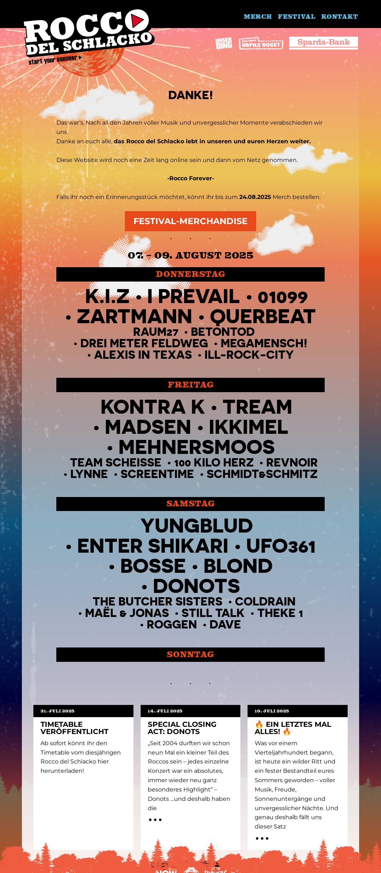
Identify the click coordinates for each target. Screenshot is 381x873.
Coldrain (265, 601)
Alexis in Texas (143, 355)
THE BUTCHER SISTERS (157, 601)
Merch (258, 16)
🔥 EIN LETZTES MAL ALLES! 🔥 (293, 728)
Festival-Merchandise (190, 221)
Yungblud (196, 525)
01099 (283, 295)
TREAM (257, 406)
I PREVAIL (193, 295)
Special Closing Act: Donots (182, 728)
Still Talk (213, 613)
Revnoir (292, 462)
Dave (225, 624)
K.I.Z (107, 295)
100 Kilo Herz (214, 462)
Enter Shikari (153, 545)
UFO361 (281, 545)
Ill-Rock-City (249, 355)
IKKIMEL (248, 426)
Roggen (172, 624)
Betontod (223, 332)
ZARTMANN (134, 315)
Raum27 (155, 332)
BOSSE (153, 565)
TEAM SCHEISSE (115, 462)
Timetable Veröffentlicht (74, 728)
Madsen (148, 426)
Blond (238, 565)
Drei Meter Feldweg (144, 343)
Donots (196, 585)
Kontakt (339, 16)
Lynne (89, 474)
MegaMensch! (264, 343)
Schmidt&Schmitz (262, 474)
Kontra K (152, 406)
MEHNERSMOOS (196, 446)
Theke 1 (280, 613)
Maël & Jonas (127, 613)
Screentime (157, 474)
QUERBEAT (263, 315)
